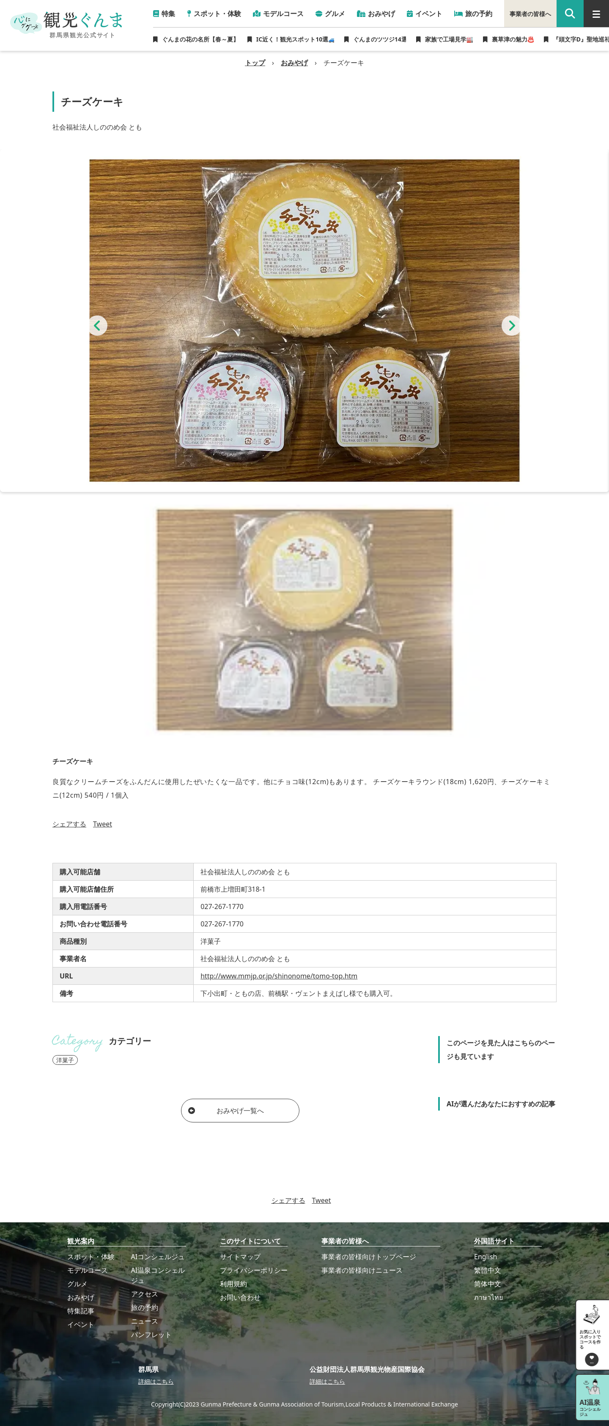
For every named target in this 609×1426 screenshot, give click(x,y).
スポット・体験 (91, 1256)
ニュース (144, 1321)
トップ (255, 62)
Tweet (102, 824)
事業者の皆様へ (530, 14)
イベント (80, 1324)
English (485, 1256)
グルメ (77, 1283)
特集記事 (80, 1310)
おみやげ (294, 62)
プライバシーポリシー (254, 1270)
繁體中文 (487, 1270)
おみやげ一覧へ (226, 1110)
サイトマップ (240, 1256)
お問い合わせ (240, 1297)
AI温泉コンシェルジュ (158, 1275)
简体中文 (487, 1283)
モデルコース (87, 1270)
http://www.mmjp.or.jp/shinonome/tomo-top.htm (278, 976)
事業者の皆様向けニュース (362, 1270)
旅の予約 (144, 1307)
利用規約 (233, 1283)
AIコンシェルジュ (158, 1256)
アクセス (144, 1294)
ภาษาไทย (488, 1297)
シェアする (69, 824)
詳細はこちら (156, 1381)
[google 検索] (570, 13)
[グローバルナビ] (596, 13)
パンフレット (151, 1334)
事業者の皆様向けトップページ (368, 1256)
